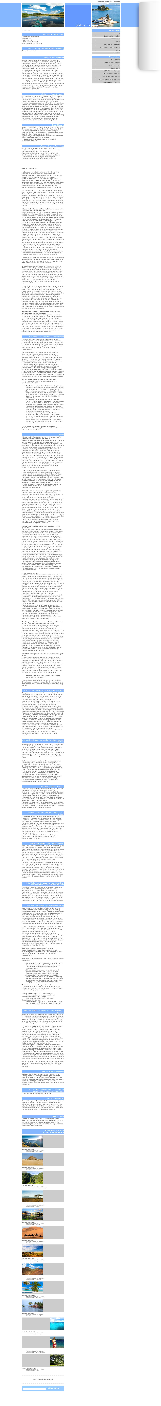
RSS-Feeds (115, 60)
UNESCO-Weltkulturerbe (111, 71)
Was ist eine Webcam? (111, 74)
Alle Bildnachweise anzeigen (43, 1379)
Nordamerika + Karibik (112, 36)
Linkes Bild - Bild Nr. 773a (28, 1240)
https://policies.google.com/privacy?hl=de (39, 998)
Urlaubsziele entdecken (111, 62)
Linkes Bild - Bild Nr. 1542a (28, 1313)
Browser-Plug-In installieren (45, 970)
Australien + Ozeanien (112, 44)
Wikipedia (46, 1122)
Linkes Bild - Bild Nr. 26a (28, 1149)
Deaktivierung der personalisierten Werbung (45, 963)
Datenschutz (108, 1)
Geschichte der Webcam (111, 76)
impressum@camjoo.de (34, 43)
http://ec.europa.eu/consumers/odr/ (33, 136)
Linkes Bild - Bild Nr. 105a (28, 1204)
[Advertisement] (150, 36)
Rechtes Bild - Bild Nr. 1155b (29, 1350)
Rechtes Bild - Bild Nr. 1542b (29, 1368)
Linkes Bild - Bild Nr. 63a (28, 1185)
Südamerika (115, 39)
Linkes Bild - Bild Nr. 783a (28, 1258)
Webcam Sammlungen (111, 82)
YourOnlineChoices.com (42, 982)
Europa (117, 33)
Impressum (101, 1)
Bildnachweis (58, 1116)
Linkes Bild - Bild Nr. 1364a (28, 1295)
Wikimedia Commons (56, 1120)
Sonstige (116, 53)
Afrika (118, 50)
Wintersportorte (114, 65)
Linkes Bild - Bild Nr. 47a (28, 1167)
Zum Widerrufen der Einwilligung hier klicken (36, 1093)
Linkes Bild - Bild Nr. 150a (28, 1222)
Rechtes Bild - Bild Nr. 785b (28, 1331)
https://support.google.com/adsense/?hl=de (40, 995)
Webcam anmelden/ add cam (109, 79)
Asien (118, 42)
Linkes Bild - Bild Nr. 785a (28, 1277)
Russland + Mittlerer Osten (110, 47)
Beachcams (115, 68)
